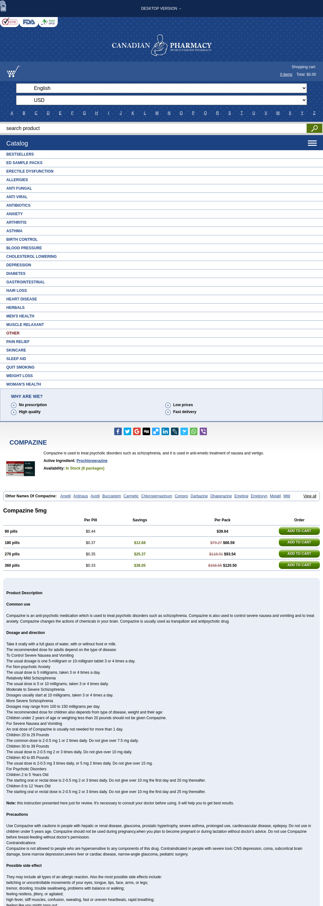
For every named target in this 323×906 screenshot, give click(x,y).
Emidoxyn (259, 496)
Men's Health (20, 316)
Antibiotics (18, 205)
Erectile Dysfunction (29, 171)
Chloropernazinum (156, 496)
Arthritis (16, 222)
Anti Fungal (19, 188)
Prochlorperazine (92, 461)
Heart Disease (21, 299)
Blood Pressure (24, 248)
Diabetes (16, 273)
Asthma (14, 231)
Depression (18, 265)
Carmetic (131, 496)
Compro (181, 496)
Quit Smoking (20, 367)
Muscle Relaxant (25, 325)
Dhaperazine (221, 496)
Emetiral (241, 496)
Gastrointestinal (25, 282)
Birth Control (22, 239)
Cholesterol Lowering (31, 256)
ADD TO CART (299, 531)
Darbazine (199, 496)
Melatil (275, 496)
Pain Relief (18, 342)
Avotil (95, 496)
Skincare (16, 350)
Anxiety (14, 214)
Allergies (17, 180)
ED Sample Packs (24, 163)
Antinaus (80, 496)
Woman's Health (23, 384)
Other (13, 333)
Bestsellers (20, 154)
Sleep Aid (16, 359)
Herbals (15, 307)
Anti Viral (16, 197)
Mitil (286, 496)
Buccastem (111, 496)
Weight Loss (19, 376)
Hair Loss (16, 290)
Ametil (65, 496)
